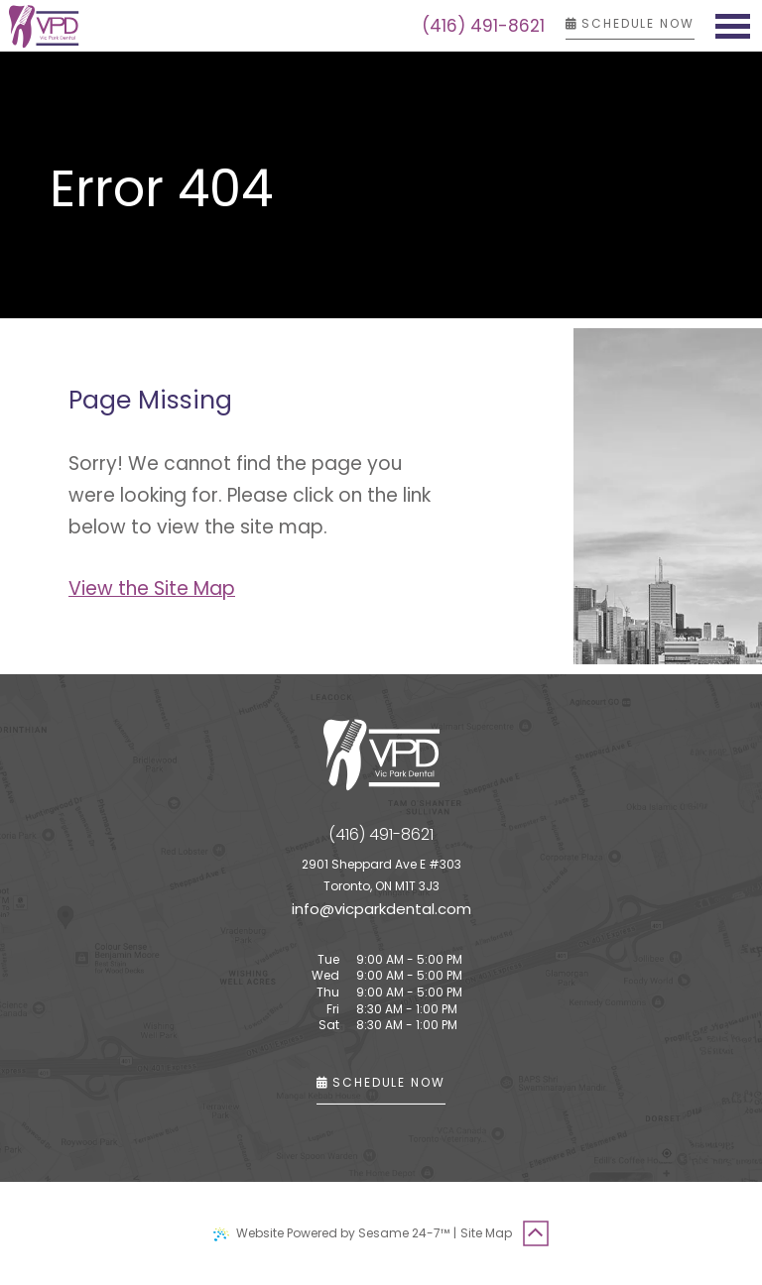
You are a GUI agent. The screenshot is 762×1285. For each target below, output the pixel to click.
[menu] (732, 26)
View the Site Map (151, 588)
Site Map (486, 1233)
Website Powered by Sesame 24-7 (331, 1233)
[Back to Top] (536, 1233)
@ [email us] (326, 908)
